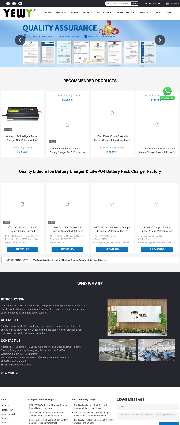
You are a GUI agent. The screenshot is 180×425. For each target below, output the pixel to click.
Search (135, 4)
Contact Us (145, 12)
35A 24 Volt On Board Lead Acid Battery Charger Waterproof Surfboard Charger (70, 260)
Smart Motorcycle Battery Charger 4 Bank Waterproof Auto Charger (157, 229)
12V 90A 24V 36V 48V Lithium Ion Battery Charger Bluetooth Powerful (157, 150)
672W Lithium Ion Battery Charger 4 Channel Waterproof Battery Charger (112, 229)
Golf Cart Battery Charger (84, 399)
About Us (87, 12)
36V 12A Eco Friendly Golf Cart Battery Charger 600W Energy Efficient (92, 406)
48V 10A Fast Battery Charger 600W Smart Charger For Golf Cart (94, 421)
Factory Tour (104, 12)
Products (61, 12)
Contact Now (22, 249)
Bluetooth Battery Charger (112, 147)
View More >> (10, 373)
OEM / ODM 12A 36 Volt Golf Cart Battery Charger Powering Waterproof (48, 421)
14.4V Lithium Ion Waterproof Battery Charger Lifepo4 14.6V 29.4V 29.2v (46, 414)
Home (48, 12)
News (159, 12)
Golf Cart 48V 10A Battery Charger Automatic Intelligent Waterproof (67, 229)
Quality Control (125, 12)
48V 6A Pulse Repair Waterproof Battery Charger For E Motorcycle (67, 150)
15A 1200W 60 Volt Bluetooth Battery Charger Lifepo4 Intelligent (112, 138)
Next (160, 40)
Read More (22, 152)
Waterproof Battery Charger (67, 95)
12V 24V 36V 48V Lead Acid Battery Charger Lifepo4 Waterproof (22, 229)
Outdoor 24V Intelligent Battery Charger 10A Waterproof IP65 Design (22, 138)
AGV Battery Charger (22, 147)
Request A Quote (152, 3)
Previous (20, 40)
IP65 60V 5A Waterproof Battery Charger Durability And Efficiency (48, 406)
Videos (74, 12)
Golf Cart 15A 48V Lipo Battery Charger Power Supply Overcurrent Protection (92, 414)
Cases (169, 12)
